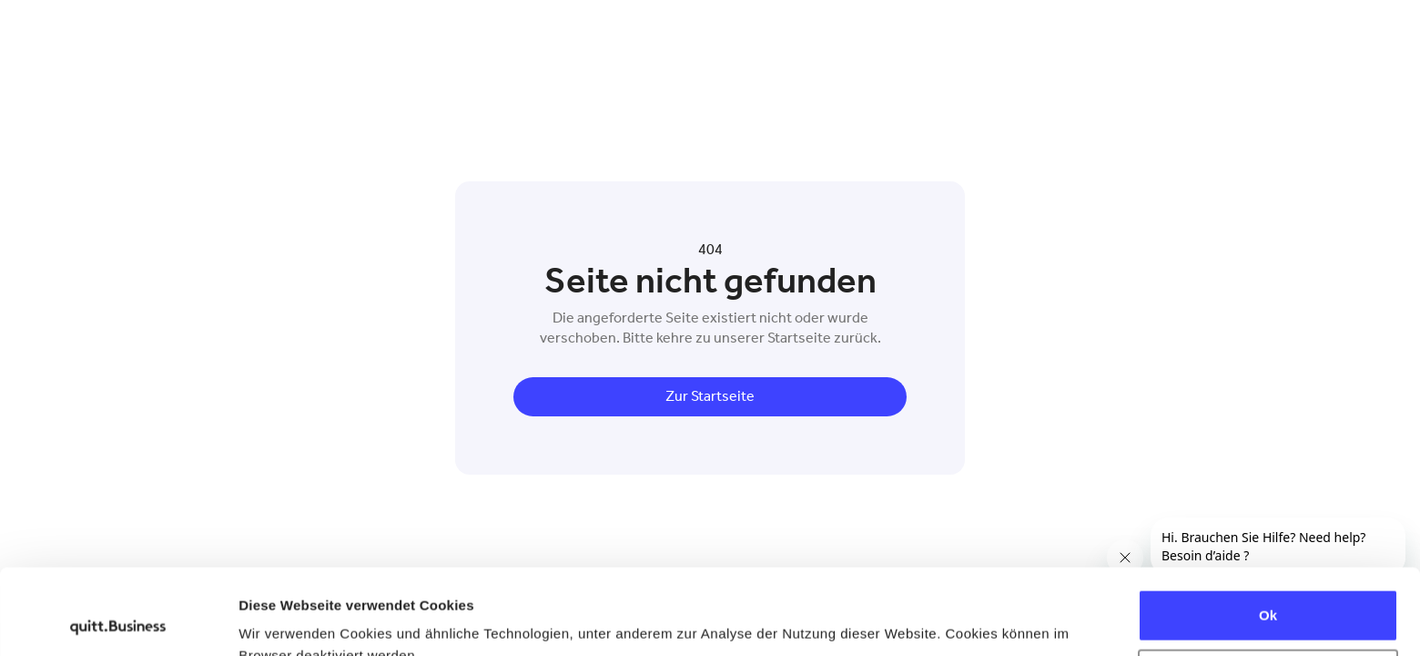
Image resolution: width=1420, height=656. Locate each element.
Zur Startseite (710, 396)
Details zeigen (284, 620)
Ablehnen (1268, 589)
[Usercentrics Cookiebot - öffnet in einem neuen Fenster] (118, 620)
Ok (1268, 530)
